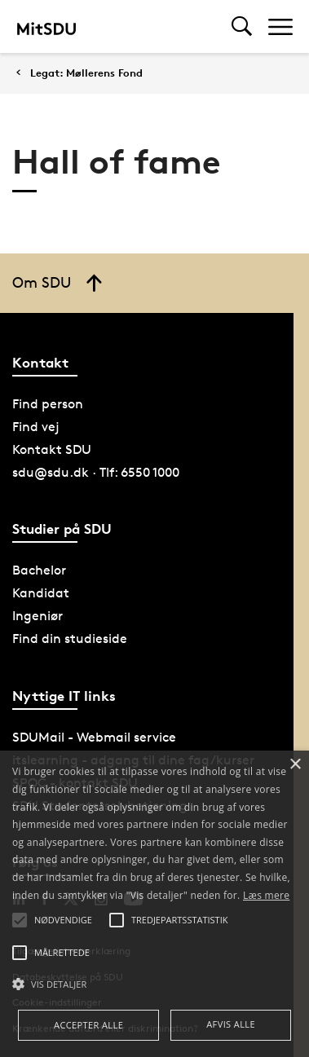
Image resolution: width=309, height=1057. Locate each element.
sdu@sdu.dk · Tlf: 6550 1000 (95, 472)
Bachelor (39, 570)
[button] (154, 984)
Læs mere (266, 895)
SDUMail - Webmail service (94, 737)
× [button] (295, 765)
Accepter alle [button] (88, 1025)
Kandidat (40, 593)
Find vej (36, 426)
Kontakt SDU (51, 449)
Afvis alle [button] (230, 1024)
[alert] (154, 904)
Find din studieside (69, 638)
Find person (47, 404)
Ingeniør (37, 615)
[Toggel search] (242, 26)
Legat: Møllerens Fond (86, 73)
